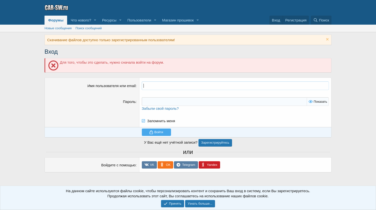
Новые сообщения (58, 28)
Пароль (129, 102)
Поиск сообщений (89, 28)
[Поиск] (321, 20)
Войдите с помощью (118, 165)
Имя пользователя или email (112, 86)
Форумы (55, 20)
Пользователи (139, 20)
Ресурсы (109, 20)
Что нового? (81, 20)
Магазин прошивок (178, 20)
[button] (95, 20)
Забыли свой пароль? (160, 108)
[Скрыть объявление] (327, 39)
